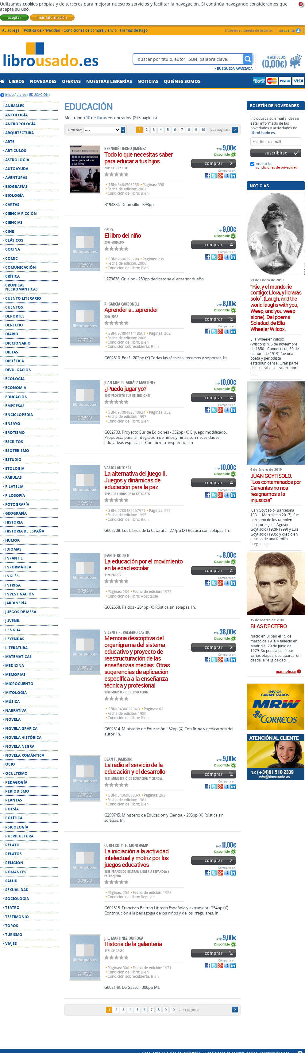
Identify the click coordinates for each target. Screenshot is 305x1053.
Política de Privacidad (42, 30)
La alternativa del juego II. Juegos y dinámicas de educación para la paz (135, 480)
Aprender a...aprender (131, 310)
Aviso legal (11, 30)
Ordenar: (75, 129)
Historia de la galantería (133, 944)
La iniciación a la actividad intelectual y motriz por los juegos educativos (136, 858)
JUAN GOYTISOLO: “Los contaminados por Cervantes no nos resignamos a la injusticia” (275, 488)
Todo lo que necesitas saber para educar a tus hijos (138, 157)
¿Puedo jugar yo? (125, 388)
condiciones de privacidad (276, 167)
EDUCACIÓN (38, 94)
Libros (21, 94)
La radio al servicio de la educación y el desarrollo (134, 768)
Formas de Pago (134, 30)
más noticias (286, 671)
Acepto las (276, 165)
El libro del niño (122, 235)
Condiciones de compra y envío (90, 30)
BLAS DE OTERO (268, 626)
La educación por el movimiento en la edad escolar (143, 564)
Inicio (9, 94)
